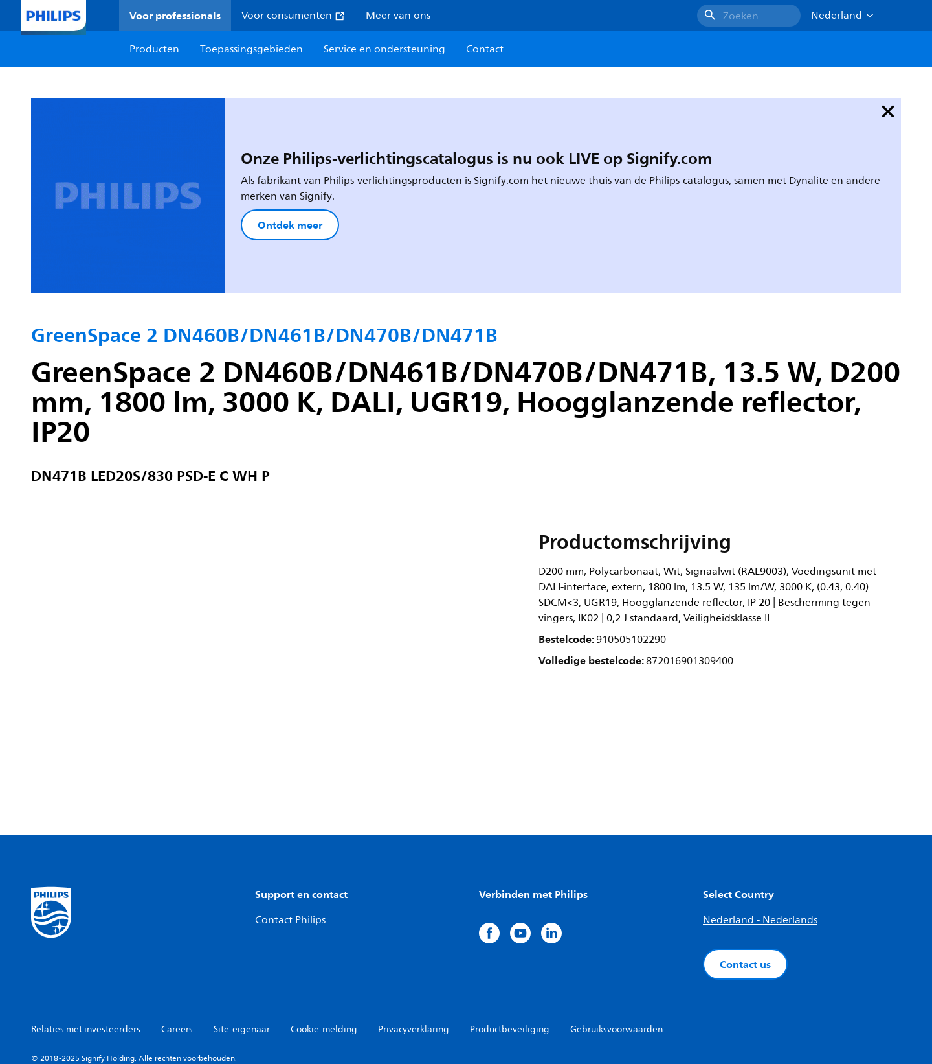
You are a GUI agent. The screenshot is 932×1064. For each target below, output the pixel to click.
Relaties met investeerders (85, 960)
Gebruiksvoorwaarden (616, 960)
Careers (177, 960)
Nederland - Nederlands (760, 851)
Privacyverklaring (413, 960)
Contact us (745, 895)
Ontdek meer (221, 190)
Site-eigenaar (242, 960)
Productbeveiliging (509, 960)
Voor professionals (175, 15)
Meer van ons (398, 15)
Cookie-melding (324, 960)
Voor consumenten (293, 15)
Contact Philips (290, 851)
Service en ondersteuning (384, 49)
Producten (154, 49)
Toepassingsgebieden (251, 49)
